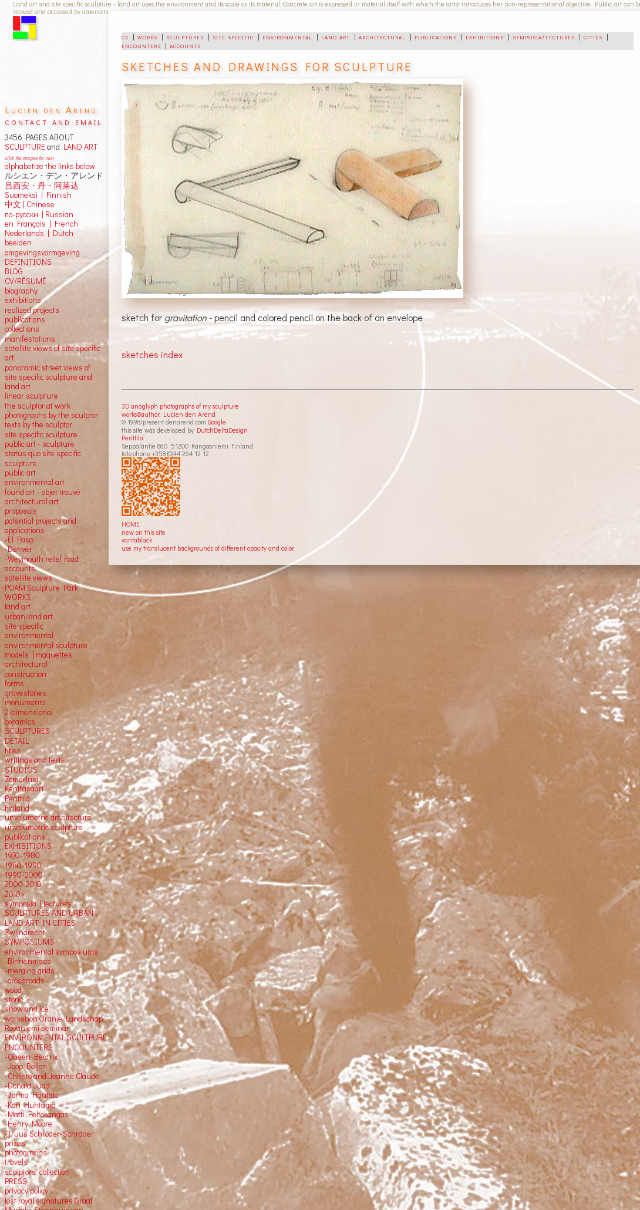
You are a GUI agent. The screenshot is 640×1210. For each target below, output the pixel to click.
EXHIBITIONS (28, 846)
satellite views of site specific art (52, 353)
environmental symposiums (51, 951)
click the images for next (29, 157)
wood (13, 990)
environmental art (35, 482)
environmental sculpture (46, 645)
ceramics (20, 721)
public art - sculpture (40, 444)
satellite (18, 577)
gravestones (25, 692)
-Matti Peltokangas (37, 1114)
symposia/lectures (544, 36)
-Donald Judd (27, 1085)
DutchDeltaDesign (222, 430)
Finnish (57, 195)
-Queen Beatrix (31, 1056)
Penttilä (132, 437)
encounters (141, 45)
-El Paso (19, 539)
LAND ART (78, 146)
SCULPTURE (25, 146)
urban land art (29, 616)
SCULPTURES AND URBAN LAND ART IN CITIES (49, 918)
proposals (21, 510)
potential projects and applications (40, 525)
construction (25, 674)
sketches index (152, 354)
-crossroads (25, 980)
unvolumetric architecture (48, 817)
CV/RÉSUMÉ (25, 281)
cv (125, 36)
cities (593, 36)
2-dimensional (29, 712)
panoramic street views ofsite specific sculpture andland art (48, 377)
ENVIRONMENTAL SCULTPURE (56, 1037)
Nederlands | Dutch (39, 233)
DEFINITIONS (28, 262)
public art (20, 472)
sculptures (185, 36)
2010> (15, 894)
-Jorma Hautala (32, 1095)
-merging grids (30, 970)
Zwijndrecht (25, 932)
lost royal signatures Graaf (49, 1200)
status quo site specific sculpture (43, 458)
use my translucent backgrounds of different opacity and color (208, 548)
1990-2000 (24, 874)
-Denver (18, 549)
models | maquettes (38, 654)
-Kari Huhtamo (30, 1105)
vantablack (137, 539)
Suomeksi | (24, 195)
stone (14, 999)
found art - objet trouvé (42, 492)
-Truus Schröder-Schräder (49, 1133)
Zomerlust (22, 779)
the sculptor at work (37, 405)
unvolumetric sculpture (44, 827)
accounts (185, 45)
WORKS (18, 597)
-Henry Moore (28, 1123)
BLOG (14, 271)
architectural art (32, 501)
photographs (26, 1152)
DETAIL (17, 741)
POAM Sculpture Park (41, 587)
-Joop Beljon (26, 1066)
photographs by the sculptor (51, 415)
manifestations (30, 338)
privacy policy (26, 1190)
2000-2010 (23, 884)
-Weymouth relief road (42, 559)
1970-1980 (22, 855)
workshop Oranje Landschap (54, 1018)
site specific (233, 36)
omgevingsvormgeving (42, 252)
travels (16, 1162)
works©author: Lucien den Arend (168, 414)
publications (436, 36)
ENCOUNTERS (29, 1047)
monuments (25, 702)
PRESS (16, 1181)
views (42, 577)
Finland (17, 808)
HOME (131, 524)
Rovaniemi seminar (37, 1028)
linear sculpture (31, 395)
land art (335, 36)
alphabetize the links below (50, 166)
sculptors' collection (37, 1172)
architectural (382, 36)
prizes (15, 1143)
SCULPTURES (27, 731)
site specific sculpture (41, 434)
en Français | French (41, 223)
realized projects (32, 310)
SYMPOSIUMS (29, 941)
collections (22, 328)
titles (13, 750)
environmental (287, 36)
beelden (18, 242)
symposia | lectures (38, 903)
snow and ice (27, 1008)
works (147, 36)
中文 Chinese (30, 204)
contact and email (54, 121)
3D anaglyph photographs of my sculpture (180, 406)
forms (14, 683)
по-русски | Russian (39, 214)
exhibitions (485, 36)
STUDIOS (21, 769)
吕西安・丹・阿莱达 (42, 185)
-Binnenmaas (28, 961)
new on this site (144, 532)
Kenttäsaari (24, 788)
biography (21, 290)
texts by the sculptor (38, 424)
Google (217, 421)
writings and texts (35, 759)
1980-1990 (23, 865)
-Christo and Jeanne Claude (52, 1076)
